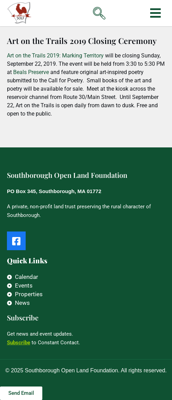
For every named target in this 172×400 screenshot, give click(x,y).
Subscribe (18, 342)
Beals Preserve (30, 72)
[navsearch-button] (88, 8)
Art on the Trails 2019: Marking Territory (55, 55)
